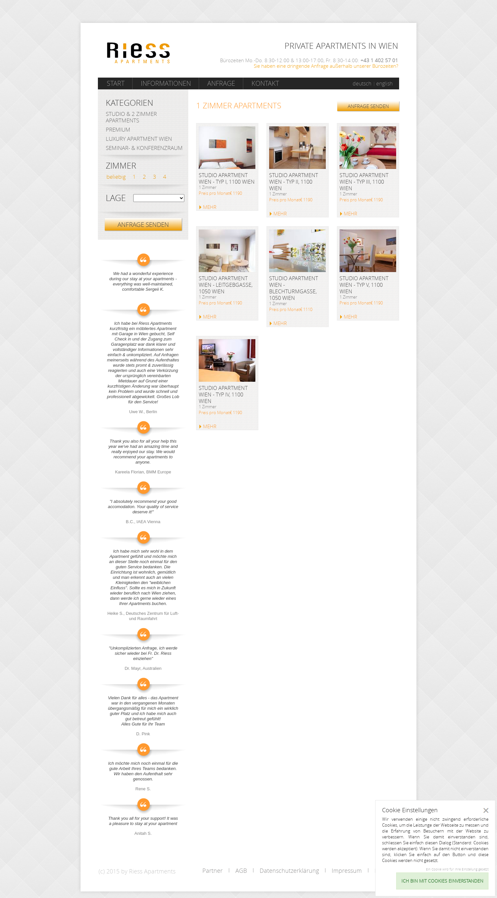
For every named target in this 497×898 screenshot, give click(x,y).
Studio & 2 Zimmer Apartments (131, 117)
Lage (116, 198)
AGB (241, 870)
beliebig (116, 176)
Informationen (166, 83)
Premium (118, 129)
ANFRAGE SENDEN (368, 106)
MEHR (209, 207)
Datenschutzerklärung (289, 870)
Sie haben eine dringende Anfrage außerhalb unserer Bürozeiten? (326, 66)
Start (115, 83)
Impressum (347, 870)
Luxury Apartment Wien (139, 138)
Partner (212, 870)
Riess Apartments (138, 53)
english (384, 83)
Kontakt (265, 83)
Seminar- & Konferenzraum (144, 148)
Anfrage (221, 83)
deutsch (362, 83)
